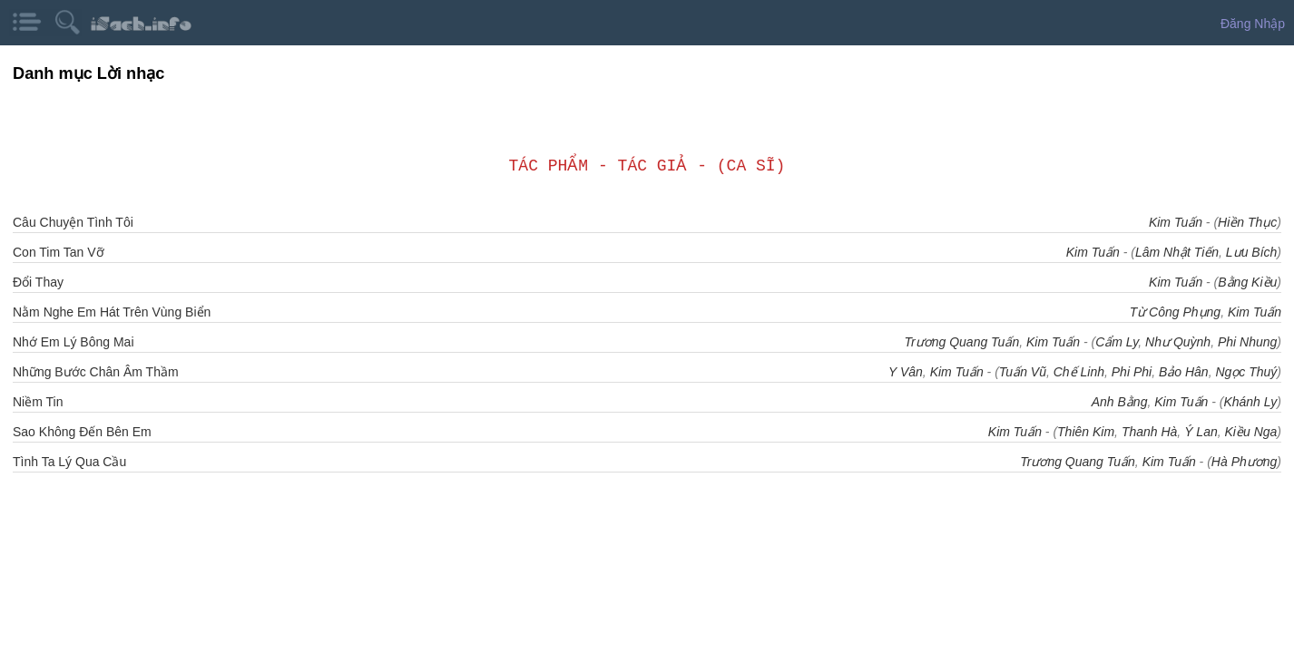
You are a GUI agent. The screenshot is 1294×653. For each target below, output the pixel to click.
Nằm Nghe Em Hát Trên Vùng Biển (112, 312)
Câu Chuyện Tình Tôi (73, 222)
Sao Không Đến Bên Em (82, 431)
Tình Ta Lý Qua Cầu (69, 461)
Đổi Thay (38, 282)
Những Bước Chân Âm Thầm (96, 372)
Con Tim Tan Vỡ (58, 252)
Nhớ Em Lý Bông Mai (73, 342)
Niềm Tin (38, 402)
